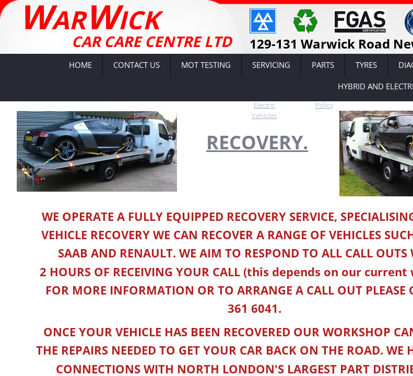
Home (80, 65)
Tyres (366, 65)
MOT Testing (206, 65)
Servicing (271, 65)
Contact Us (136, 65)
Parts (323, 65)
